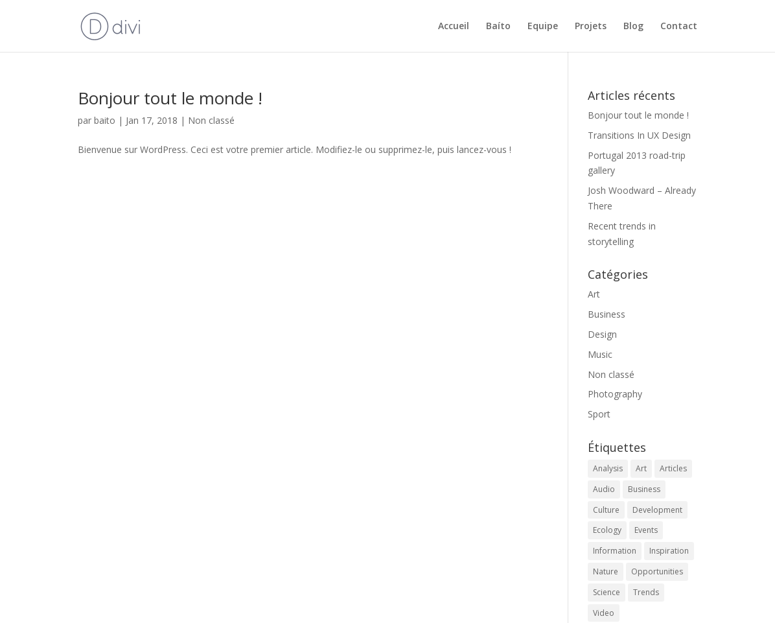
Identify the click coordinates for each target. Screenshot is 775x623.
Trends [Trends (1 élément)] (646, 592)
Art (594, 294)
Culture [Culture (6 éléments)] (606, 509)
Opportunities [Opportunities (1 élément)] (657, 571)
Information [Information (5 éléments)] (614, 550)
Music (600, 354)
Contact (678, 26)
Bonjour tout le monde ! (170, 98)
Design (602, 334)
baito (104, 120)
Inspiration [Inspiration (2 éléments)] (669, 550)
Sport (599, 414)
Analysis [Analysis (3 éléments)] (608, 468)
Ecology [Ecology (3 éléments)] (607, 529)
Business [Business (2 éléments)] (644, 489)
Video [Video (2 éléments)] (603, 612)
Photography (615, 394)
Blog (633, 26)
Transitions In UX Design (639, 135)
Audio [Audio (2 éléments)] (604, 489)
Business (606, 314)
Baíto (498, 26)
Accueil (453, 26)
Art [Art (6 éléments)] (641, 468)
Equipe (542, 26)
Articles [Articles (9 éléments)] (673, 468)
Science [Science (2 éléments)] (606, 592)
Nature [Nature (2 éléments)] (605, 571)
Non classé (211, 120)
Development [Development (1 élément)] (657, 509)
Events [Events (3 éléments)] (646, 529)
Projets (591, 26)
